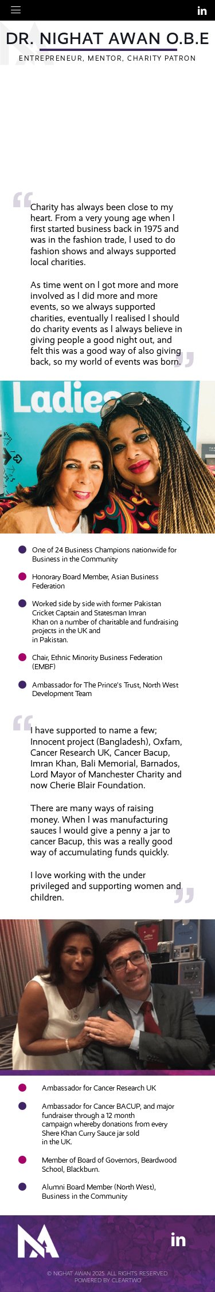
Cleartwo (126, 1280)
